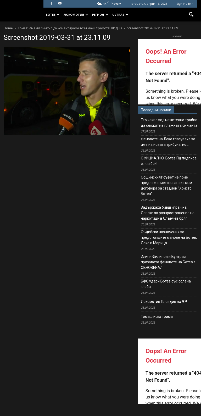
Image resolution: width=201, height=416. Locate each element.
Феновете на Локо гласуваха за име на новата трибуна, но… (168, 142)
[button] (191, 14)
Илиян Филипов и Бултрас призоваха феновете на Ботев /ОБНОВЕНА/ (168, 262)
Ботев (52, 14)
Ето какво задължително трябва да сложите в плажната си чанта (169, 122)
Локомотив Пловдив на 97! (164, 301)
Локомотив (76, 14)
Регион (100, 14)
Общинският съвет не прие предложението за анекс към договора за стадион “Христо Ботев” (166, 185)
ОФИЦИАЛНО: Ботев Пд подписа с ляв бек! (169, 161)
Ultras (120, 14)
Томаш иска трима (157, 316)
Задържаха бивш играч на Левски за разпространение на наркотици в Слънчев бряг (167, 212)
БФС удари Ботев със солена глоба (166, 284)
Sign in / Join (184, 3)
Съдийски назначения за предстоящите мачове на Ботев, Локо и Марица (169, 237)
